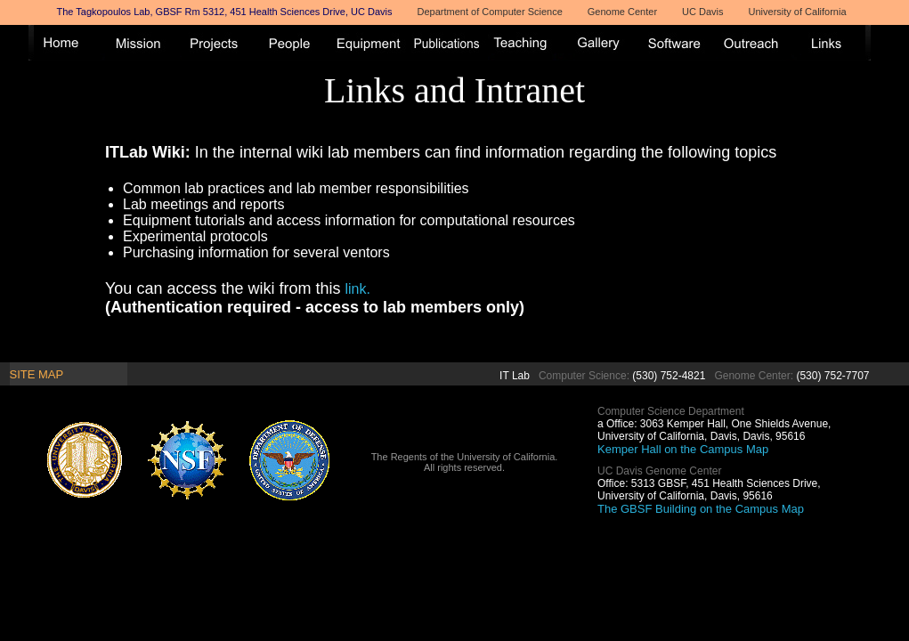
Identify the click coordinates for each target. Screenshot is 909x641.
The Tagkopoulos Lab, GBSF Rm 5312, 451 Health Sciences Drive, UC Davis (225, 11)
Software (679, 43)
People (296, 43)
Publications (449, 43)
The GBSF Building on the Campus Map (700, 508)
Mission (143, 43)
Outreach (756, 43)
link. (357, 288)
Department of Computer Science (490, 11)
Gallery (602, 43)
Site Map (37, 374)
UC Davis (702, 11)
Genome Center (622, 11)
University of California (798, 11)
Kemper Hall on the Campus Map (682, 449)
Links (832, 43)
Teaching (526, 43)
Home (66, 43)
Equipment (373, 43)
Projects (220, 43)
